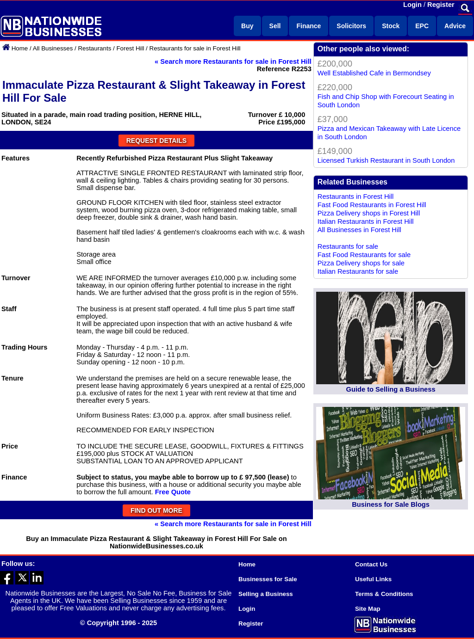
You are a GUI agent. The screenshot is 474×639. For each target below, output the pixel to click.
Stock (390, 26)
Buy (247, 26)
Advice (455, 26)
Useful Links (373, 579)
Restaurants (94, 48)
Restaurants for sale (348, 246)
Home (20, 48)
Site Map (367, 608)
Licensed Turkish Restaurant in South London (386, 160)
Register (441, 4)
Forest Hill (130, 48)
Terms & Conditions (384, 593)
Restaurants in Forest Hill (356, 196)
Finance (308, 26)
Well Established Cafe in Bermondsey (374, 73)
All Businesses (53, 48)
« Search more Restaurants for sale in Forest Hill (233, 61)
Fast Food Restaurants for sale (364, 254)
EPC (422, 26)
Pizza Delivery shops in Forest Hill (369, 213)
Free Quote (173, 492)
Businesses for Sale (267, 579)
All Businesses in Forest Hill (359, 229)
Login (412, 4)
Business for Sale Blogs (391, 504)
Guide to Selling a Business (391, 389)
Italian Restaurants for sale (358, 271)
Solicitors (351, 26)
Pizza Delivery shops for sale (361, 263)
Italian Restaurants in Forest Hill (366, 221)
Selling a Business (265, 593)
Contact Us (371, 564)
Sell (275, 26)
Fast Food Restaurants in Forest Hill (372, 205)
